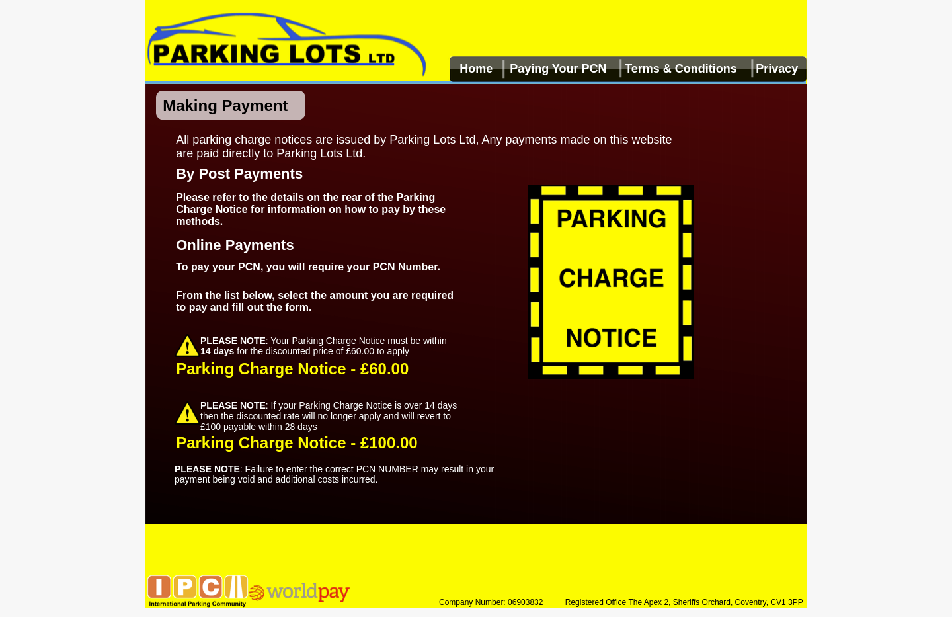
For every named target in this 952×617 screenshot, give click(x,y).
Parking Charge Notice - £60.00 (292, 369)
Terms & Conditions (681, 68)
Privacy (777, 68)
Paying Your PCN (558, 68)
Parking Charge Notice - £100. (288, 443)
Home (476, 68)
